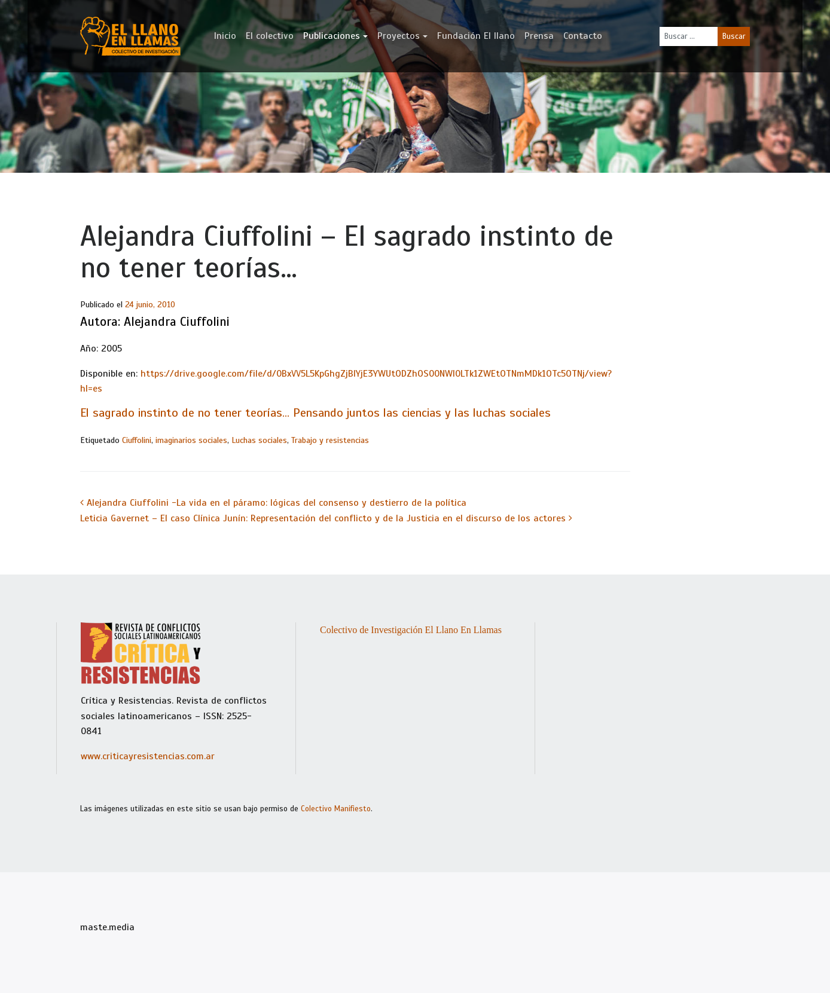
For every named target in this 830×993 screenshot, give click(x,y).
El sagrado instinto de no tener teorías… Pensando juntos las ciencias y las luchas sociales (315, 412)
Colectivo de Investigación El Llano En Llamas (411, 630)
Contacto (582, 36)
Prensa (539, 36)
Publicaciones (331, 36)
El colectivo (270, 36)
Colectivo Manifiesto (336, 809)
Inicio (225, 36)
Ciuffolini (136, 440)
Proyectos (398, 36)
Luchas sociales (259, 440)
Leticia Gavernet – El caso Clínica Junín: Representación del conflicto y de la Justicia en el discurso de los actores (326, 518)
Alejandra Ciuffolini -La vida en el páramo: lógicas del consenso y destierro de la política (273, 503)
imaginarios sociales (191, 440)
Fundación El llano (476, 36)
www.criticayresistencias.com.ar (148, 756)
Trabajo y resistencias (330, 440)
